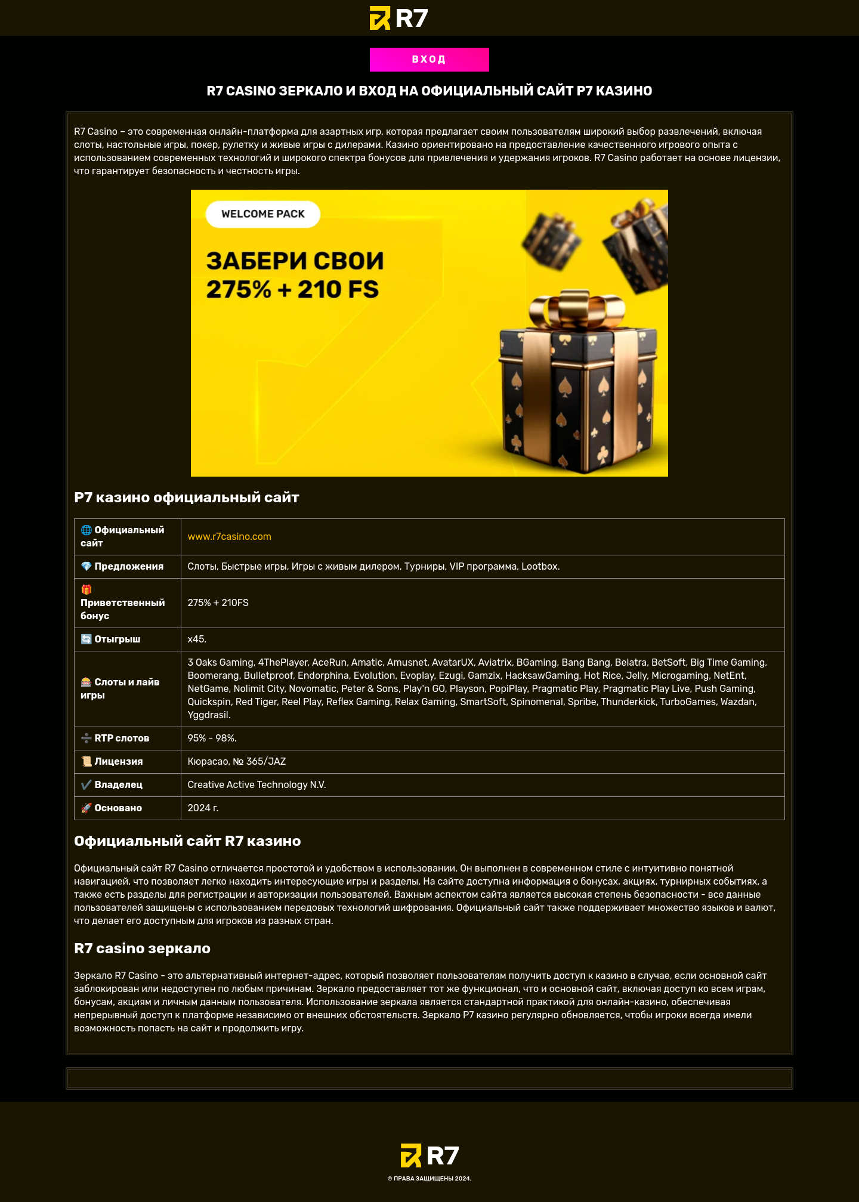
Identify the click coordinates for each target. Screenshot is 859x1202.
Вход (429, 59)
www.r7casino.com (229, 536)
